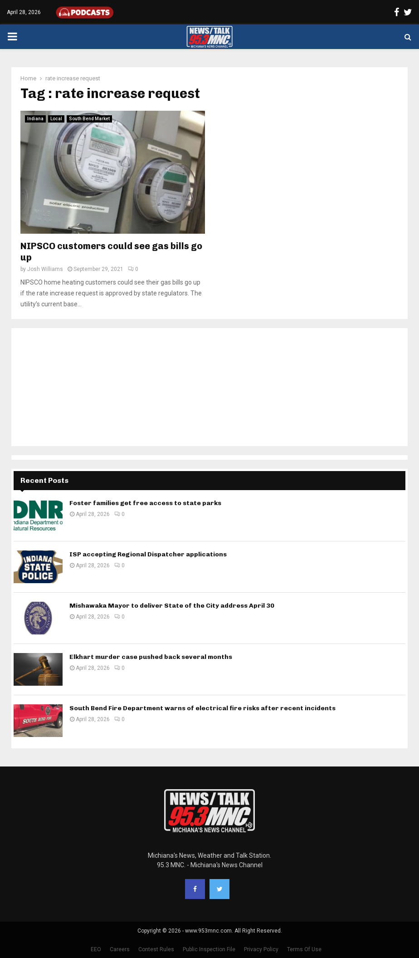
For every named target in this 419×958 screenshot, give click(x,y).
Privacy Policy (261, 949)
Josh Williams (45, 269)
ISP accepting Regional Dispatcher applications (148, 554)
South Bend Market (89, 118)
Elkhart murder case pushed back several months (150, 657)
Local (56, 118)
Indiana (35, 118)
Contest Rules (156, 949)
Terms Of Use (304, 949)
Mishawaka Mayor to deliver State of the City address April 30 (171, 605)
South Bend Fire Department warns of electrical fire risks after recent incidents (202, 708)
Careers (120, 949)
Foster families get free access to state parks (145, 503)
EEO (96, 949)
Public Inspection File (209, 949)
